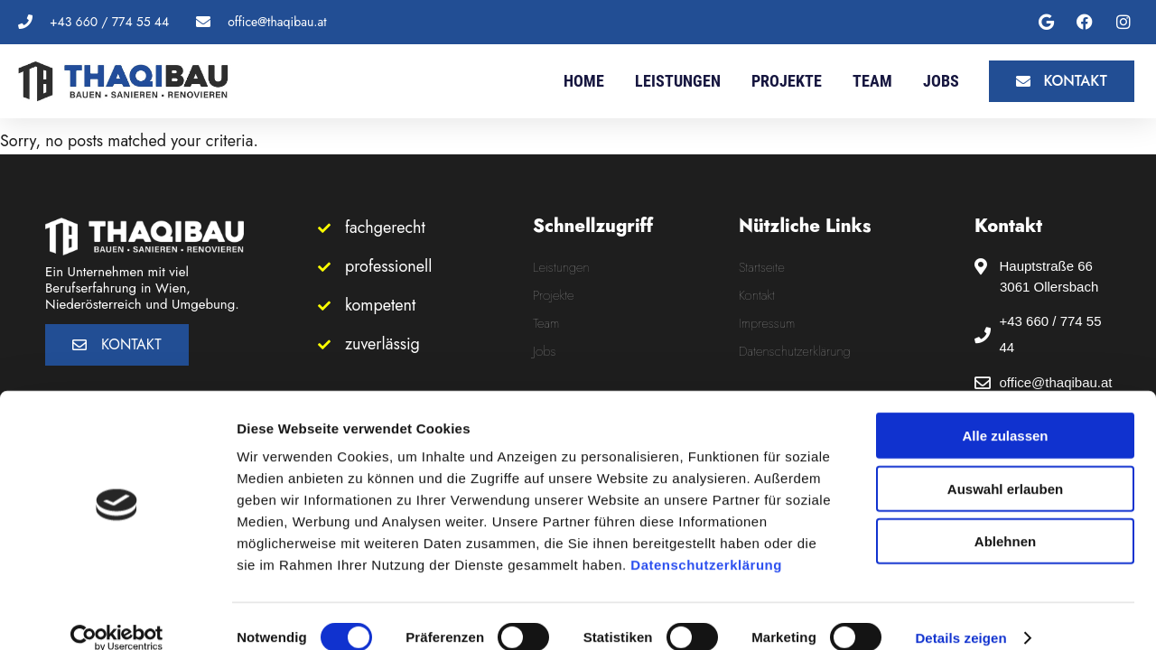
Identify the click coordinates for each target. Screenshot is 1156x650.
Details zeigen (960, 614)
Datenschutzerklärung (706, 541)
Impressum (767, 323)
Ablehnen (1005, 517)
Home (584, 80)
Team (872, 80)
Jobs (941, 80)
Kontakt (757, 295)
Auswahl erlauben (1005, 465)
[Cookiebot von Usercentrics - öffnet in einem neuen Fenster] (117, 614)
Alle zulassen (1005, 412)
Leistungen (678, 80)
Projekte (786, 80)
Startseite (762, 267)
